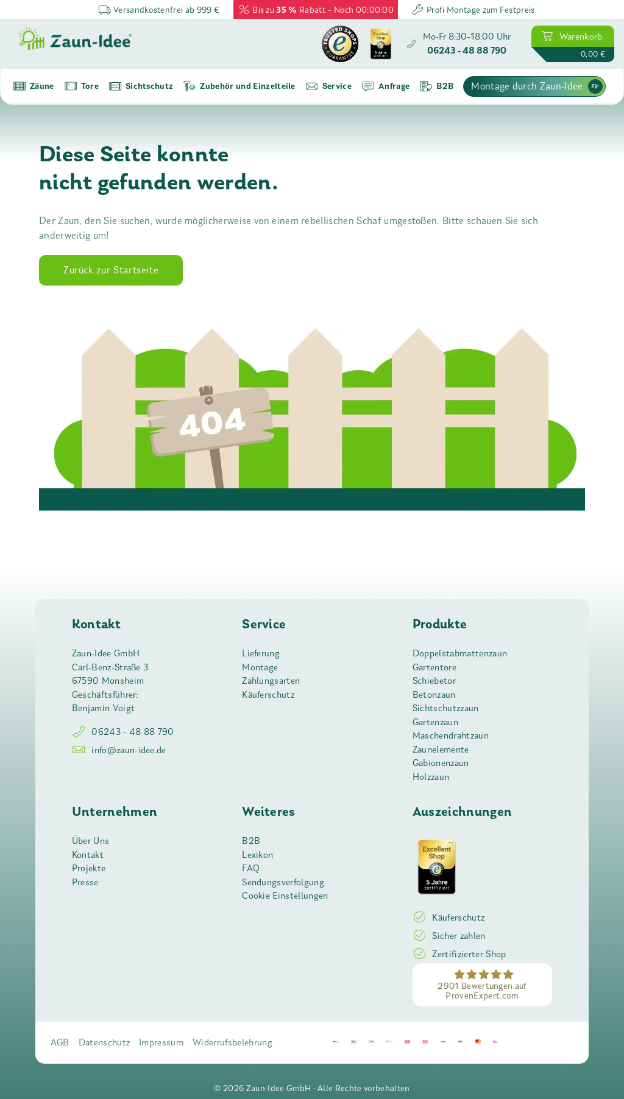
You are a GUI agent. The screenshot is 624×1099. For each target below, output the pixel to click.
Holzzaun (431, 776)
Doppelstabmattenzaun (460, 653)
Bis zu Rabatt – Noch (316, 9)
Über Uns (91, 840)
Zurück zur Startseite (110, 270)
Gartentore (434, 667)
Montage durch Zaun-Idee (536, 86)
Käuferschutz (268, 694)
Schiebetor (434, 680)
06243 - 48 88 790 (123, 731)
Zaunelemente (441, 749)
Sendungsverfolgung (283, 882)
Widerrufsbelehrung (232, 1042)
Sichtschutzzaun (446, 708)
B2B (251, 840)
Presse (85, 882)
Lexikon (257, 854)
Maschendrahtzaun (451, 735)
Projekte (89, 868)
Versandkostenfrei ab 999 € (158, 9)
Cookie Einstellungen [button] (285, 895)
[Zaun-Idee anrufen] (458, 44)
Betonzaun (434, 694)
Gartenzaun (435, 722)
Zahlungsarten (271, 680)
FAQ (251, 868)
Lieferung (261, 653)
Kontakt (88, 854)
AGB (60, 1042)
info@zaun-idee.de (119, 750)
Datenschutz (104, 1042)
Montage (260, 667)
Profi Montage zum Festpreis (472, 9)
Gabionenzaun (441, 762)
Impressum (161, 1042)
